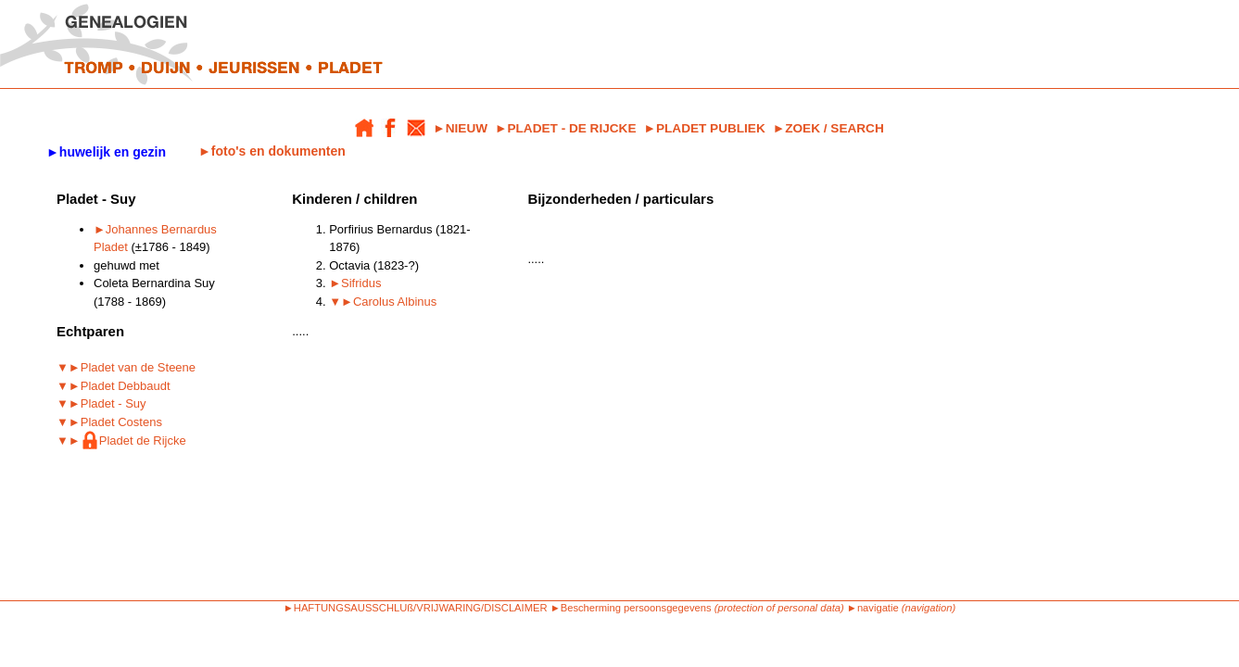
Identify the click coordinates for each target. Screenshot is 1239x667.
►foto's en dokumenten (272, 151)
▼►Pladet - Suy (101, 403)
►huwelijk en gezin (106, 152)
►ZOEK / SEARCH (828, 128)
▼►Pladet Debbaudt (114, 386)
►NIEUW (460, 128)
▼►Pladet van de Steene (126, 367)
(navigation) (928, 607)
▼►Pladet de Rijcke (121, 440)
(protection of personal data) (779, 607)
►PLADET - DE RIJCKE (565, 128)
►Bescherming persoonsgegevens (631, 607)
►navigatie (873, 607)
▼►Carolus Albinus (382, 301)
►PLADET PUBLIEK (704, 128)
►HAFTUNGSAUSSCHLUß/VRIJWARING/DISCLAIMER (416, 607)
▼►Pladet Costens (109, 422)
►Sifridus (355, 283)
